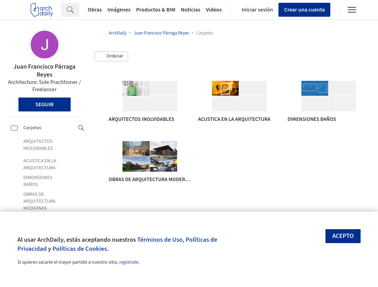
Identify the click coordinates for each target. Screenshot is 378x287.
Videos (214, 10)
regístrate (128, 262)
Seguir (45, 104)
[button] (111, 56)
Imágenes (119, 10)
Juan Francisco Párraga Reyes (45, 70)
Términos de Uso (159, 239)
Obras (95, 10)
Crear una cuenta (304, 10)
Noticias (190, 10)
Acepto (343, 236)
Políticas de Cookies (80, 248)
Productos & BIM (155, 10)
